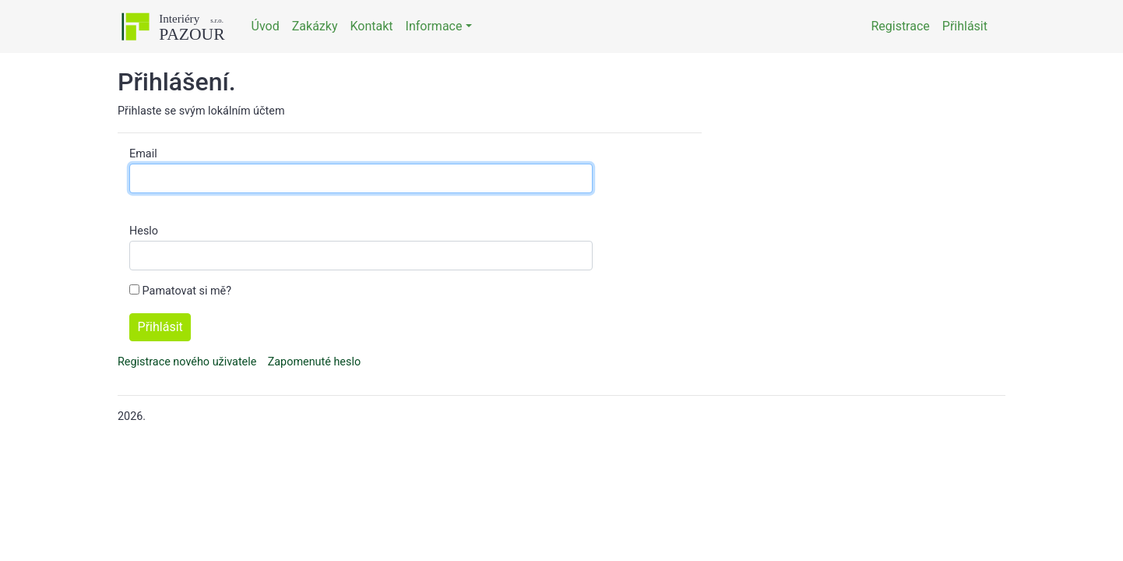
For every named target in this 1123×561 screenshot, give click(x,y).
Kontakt (371, 26)
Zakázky (315, 26)
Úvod (266, 26)
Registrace (900, 26)
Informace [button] (434, 26)
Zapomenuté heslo (314, 362)
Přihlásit (964, 26)
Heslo (143, 231)
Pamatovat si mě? (187, 291)
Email (143, 154)
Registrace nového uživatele (187, 362)
